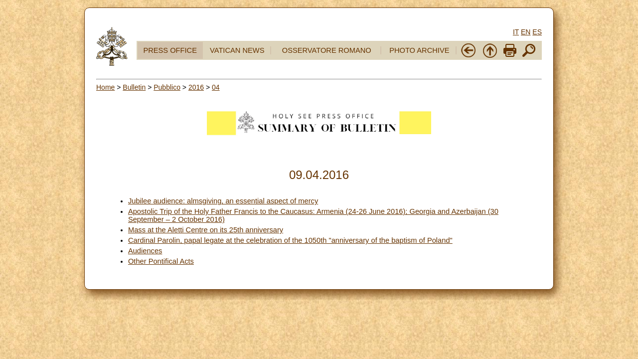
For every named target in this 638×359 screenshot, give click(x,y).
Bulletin (134, 87)
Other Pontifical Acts (161, 261)
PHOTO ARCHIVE (419, 50)
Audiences (145, 251)
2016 (196, 87)
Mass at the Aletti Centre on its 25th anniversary (205, 230)
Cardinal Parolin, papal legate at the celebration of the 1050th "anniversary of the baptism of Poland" (290, 240)
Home (105, 87)
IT (516, 32)
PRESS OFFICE (170, 50)
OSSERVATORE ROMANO (326, 50)
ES (537, 32)
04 (216, 87)
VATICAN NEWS (237, 50)
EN (525, 32)
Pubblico (167, 87)
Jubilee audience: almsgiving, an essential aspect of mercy (223, 201)
